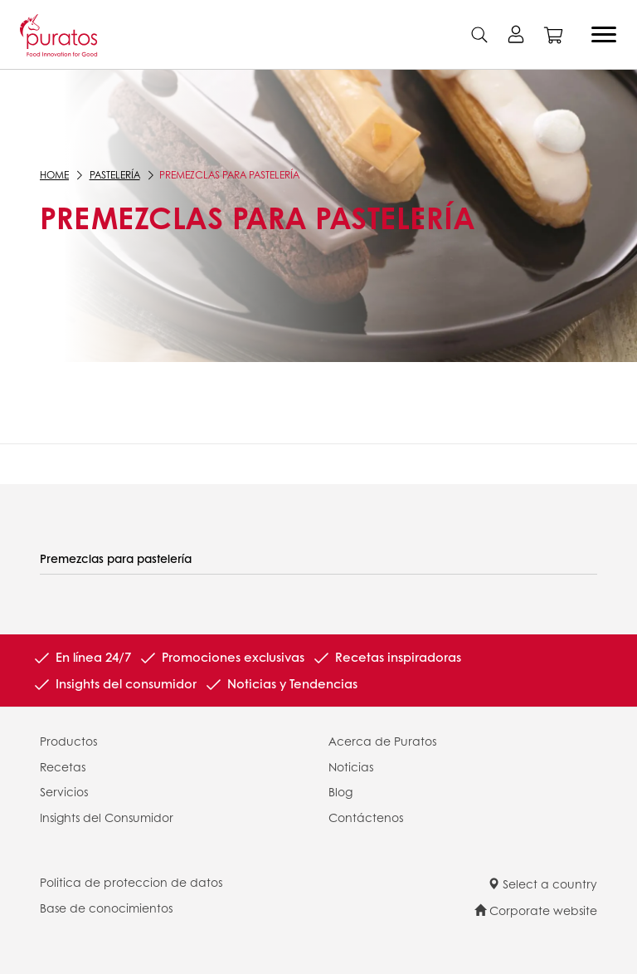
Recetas (62, 766)
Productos (68, 740)
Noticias (350, 766)
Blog (340, 791)
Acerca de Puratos (382, 740)
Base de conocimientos (106, 907)
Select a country (542, 883)
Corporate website (535, 910)
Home (54, 175)
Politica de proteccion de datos (131, 882)
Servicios (64, 791)
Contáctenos (365, 817)
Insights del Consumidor (106, 817)
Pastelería (113, 175)
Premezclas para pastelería (116, 558)
